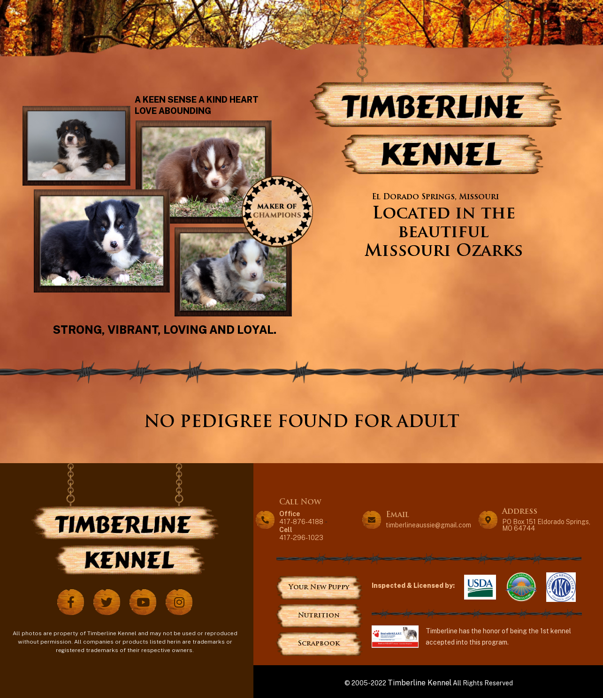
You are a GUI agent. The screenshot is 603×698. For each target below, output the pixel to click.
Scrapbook (319, 643)
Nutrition (319, 615)
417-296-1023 (301, 533)
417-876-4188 (301, 517)
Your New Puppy (319, 587)
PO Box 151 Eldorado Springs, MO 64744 (546, 525)
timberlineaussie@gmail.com (428, 525)
